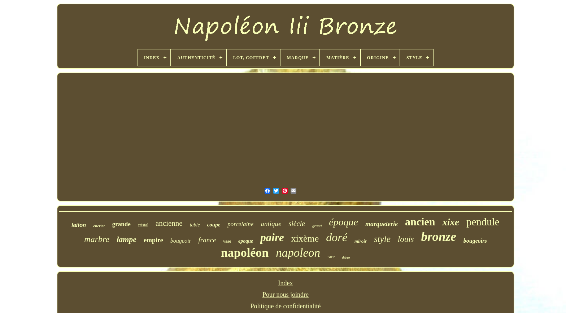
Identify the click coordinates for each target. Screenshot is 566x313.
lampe (126, 239)
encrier (99, 226)
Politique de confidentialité (286, 306)
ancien (420, 222)
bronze (438, 237)
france (207, 240)
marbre (96, 239)
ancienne (169, 223)
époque (343, 222)
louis (406, 239)
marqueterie (381, 224)
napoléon (245, 252)
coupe (214, 225)
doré (336, 237)
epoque (245, 241)
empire (153, 240)
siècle (296, 224)
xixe (450, 222)
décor (346, 258)
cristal (143, 225)
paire (272, 237)
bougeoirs (475, 241)
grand (317, 226)
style (382, 239)
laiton (78, 225)
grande (121, 224)
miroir (360, 241)
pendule (483, 222)
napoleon (298, 252)
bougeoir (180, 241)
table (195, 225)
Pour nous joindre (285, 294)
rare (331, 256)
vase (227, 241)
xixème (305, 238)
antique (271, 224)
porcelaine (240, 224)
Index (285, 283)
